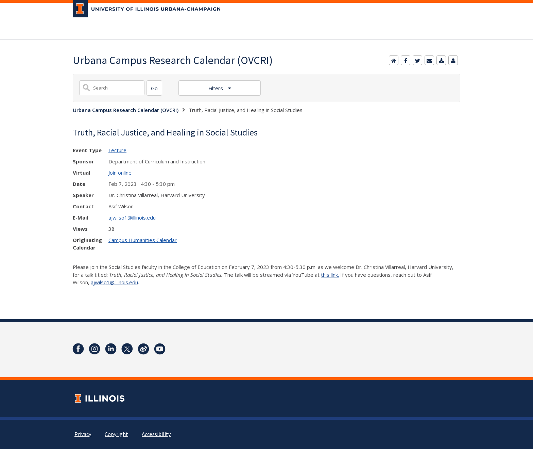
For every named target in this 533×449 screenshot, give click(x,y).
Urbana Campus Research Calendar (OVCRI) (125, 110)
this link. (330, 274)
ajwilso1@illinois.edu (132, 217)
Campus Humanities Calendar (142, 240)
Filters (216, 88)
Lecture (117, 150)
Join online (120, 172)
